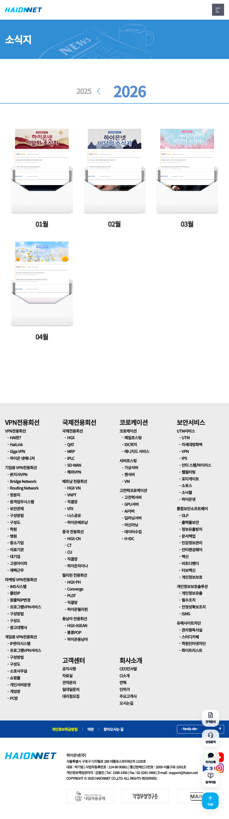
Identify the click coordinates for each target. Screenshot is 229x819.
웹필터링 (188, 472)
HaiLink (16, 444)
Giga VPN (17, 451)
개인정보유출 (192, 593)
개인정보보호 (192, 577)
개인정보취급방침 (64, 729)
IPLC (70, 458)
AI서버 (129, 511)
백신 (185, 556)
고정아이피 (18, 563)
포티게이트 (190, 479)
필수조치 (188, 600)
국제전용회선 (79, 422)
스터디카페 (190, 637)
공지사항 (69, 669)
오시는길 (126, 703)
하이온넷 (188, 499)
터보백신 (188, 570)
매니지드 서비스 (136, 451)
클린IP (15, 593)
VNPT (71, 495)
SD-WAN (74, 465)
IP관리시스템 (20, 643)
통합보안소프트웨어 (192, 508)
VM (126, 481)
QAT (70, 444)
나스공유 (74, 515)
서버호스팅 (128, 461)
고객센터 (73, 660)
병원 (13, 536)
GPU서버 (131, 504)
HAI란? (15, 437)
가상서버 (131, 467)
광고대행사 (18, 627)
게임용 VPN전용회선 (21, 637)
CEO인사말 (128, 669)
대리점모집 (70, 696)
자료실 (67, 675)
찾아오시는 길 (113, 729)
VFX (70, 508)
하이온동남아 (77, 639)
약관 (90, 729)
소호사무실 (18, 671)
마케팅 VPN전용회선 (21, 579)
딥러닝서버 (133, 518)
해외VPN (74, 472)
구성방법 (17, 515)
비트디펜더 (190, 563)
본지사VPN (18, 474)
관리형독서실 (192, 630)
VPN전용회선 (22, 422)
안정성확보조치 (194, 607)
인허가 (124, 689)
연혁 (122, 682)
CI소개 (124, 675)
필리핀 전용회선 (74, 575)
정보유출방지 (192, 529)
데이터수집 (133, 532)
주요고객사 (128, 696)
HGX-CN (74, 538)
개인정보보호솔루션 (192, 586)
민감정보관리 (192, 543)
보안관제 (17, 508)
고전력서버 (133, 497)
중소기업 (17, 543)
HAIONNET (23, 9)
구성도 (15, 522)
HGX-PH (74, 582)
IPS (184, 458)
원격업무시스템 (22, 502)
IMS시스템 (18, 586)
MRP (71, 451)
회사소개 (130, 660)
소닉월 (187, 492)
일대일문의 (70, 689)
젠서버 (129, 474)
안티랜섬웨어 (192, 549)
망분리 (15, 495)
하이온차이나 (77, 566)
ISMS (186, 614)
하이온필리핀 (77, 609)
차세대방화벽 (192, 444)
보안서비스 (191, 422)
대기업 (15, 556)
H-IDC (129, 538)
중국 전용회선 (73, 532)
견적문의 (69, 682)
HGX (70, 437)
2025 (90, 91)
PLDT (71, 595)
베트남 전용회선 (74, 481)
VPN (185, 451)
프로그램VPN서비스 (25, 607)
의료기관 (17, 549)
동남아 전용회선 (74, 618)
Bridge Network (23, 481)
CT (69, 545)
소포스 (187, 485)
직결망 (72, 502)
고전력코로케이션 (133, 490)
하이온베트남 (77, 522)
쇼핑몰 (15, 678)
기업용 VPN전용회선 (21, 467)
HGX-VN (74, 488)
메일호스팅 (133, 437)
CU (69, 552)
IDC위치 (130, 444)
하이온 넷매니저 (22, 458)
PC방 (14, 698)
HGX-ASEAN (77, 625)
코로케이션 (133, 422)
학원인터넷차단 (194, 643)
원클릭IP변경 (20, 600)
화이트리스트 (192, 650)
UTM (185, 437)
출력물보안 (190, 522)
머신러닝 (131, 525)
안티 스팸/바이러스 (196, 465)
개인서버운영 (20, 685)
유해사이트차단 (189, 623)
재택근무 (17, 570)
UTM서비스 (186, 431)
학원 (13, 529)
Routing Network (24, 488)
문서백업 (188, 536)
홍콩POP (74, 632)
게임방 (15, 691)
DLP (185, 515)
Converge (75, 589)
